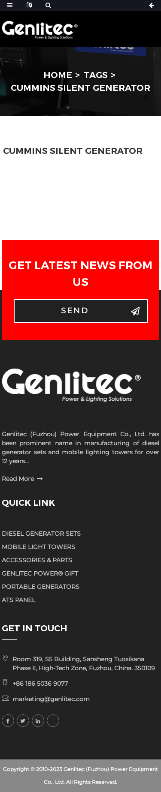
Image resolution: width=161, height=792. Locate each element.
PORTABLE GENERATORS (40, 587)
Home (57, 75)
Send (75, 310)
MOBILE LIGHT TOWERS (38, 547)
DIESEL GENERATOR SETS (41, 533)
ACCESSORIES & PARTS (37, 560)
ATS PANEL (18, 600)
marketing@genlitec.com (51, 699)
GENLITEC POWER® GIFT (40, 573)
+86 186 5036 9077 (40, 683)
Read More (18, 479)
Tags (96, 75)
